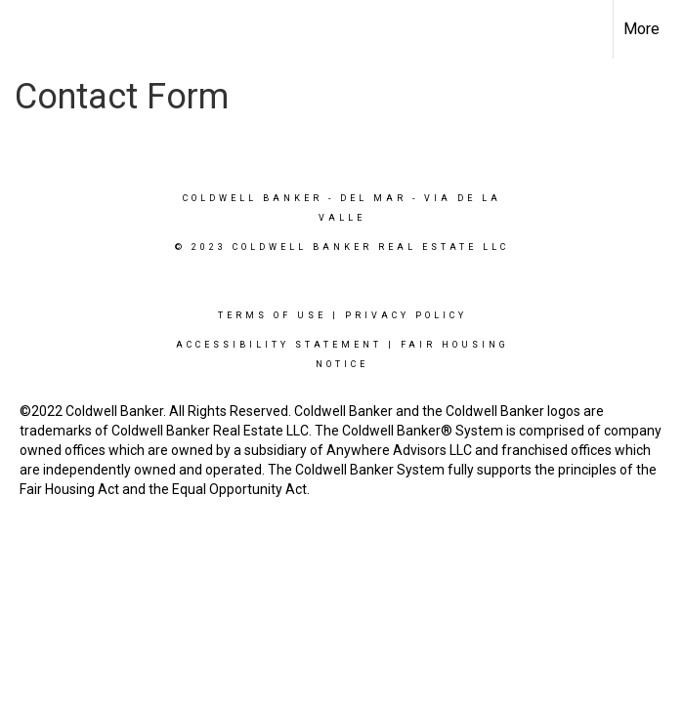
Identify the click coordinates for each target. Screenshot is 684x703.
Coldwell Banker (252, 198)
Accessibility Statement (279, 345)
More (641, 29)
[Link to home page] (25, 29)
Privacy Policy (406, 315)
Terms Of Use (272, 315)
